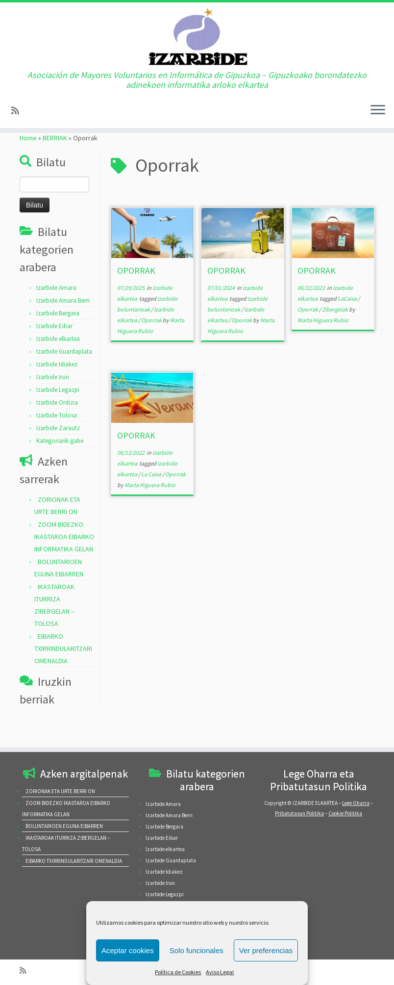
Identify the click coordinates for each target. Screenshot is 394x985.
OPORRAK (136, 294)
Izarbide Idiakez (56, 388)
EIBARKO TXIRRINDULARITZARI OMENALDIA (63, 672)
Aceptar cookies (127, 950)
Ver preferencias (266, 950)
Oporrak (152, 343)
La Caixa (151, 497)
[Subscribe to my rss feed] (18, 121)
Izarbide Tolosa (56, 439)
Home (28, 161)
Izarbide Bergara (57, 337)
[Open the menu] (377, 121)
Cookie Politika (345, 813)
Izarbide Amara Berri (63, 324)
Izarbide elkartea (58, 362)
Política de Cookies (178, 972)
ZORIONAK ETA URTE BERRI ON (60, 791)
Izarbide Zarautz (58, 451)
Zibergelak (335, 333)
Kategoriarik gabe (59, 464)
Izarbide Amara (56, 311)
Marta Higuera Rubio (322, 343)
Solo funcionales (196, 950)
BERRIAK (55, 161)
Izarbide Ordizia (57, 426)
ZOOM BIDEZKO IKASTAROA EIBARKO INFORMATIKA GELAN (64, 560)
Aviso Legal (220, 972)
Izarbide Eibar (54, 349)
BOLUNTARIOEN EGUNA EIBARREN (64, 826)
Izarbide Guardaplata (64, 375)
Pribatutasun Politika (299, 813)
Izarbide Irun (52, 400)
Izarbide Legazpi (57, 413)
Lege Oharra (355, 803)
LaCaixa (348, 322)
